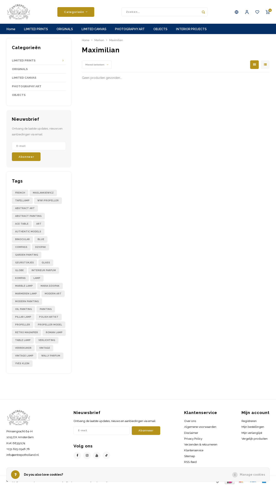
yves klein (22, 363)
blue (41, 239)
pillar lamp (23, 317)
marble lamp (24, 285)
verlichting (46, 340)
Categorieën (76, 12)
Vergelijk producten (255, 438)
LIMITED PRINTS (36, 29)
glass (46, 262)
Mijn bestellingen (253, 426)
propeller (22, 324)
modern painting (27, 301)
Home (10, 29)
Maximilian (116, 40)
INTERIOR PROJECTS (191, 29)
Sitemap (189, 456)
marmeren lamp (26, 293)
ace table (21, 223)
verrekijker (23, 348)
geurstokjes (24, 262)
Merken (99, 40)
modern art (53, 293)
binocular (22, 239)
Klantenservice (193, 450)
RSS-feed (190, 462)
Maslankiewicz (43, 192)
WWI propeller (48, 200)
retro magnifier (26, 332)
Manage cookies (252, 474)
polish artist (48, 317)
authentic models (28, 231)
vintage (44, 348)
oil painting (23, 309)
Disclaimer (191, 432)
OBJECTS (160, 29)
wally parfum (50, 355)
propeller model (50, 324)
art (38, 223)
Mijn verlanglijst (252, 432)
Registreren (249, 421)
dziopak (40, 247)
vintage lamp (24, 355)
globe (19, 270)
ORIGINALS (64, 29)
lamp (36, 278)
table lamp (23, 340)
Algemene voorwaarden (200, 426)
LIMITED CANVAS (94, 29)
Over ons (190, 421)
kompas (20, 278)
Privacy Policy (193, 438)
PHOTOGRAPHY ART (130, 29)
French (20, 192)
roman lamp (54, 332)
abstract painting (28, 216)
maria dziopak (50, 285)
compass (21, 247)
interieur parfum (43, 270)
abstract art (25, 208)
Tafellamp (22, 200)
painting (46, 309)
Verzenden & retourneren (200, 444)
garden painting (26, 254)
